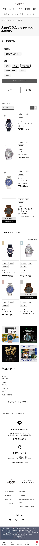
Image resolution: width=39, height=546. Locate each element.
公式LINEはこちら (19, 439)
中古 (7, 75)
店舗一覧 (22, 495)
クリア (10, 90)
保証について (9, 499)
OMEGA (5, 390)
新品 (15, 66)
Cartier (5, 384)
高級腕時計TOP (5, 20)
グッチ (13, 20)
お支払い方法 (9, 492)
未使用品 (25, 66)
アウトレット (10, 71)
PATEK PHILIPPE (8, 396)
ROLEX (5, 378)
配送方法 (8, 495)
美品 (22, 71)
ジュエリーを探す (8, 540)
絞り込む (29, 90)
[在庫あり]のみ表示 (13, 54)
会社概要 (22, 492)
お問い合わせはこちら (19, 463)
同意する (19, 537)
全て (7, 66)
